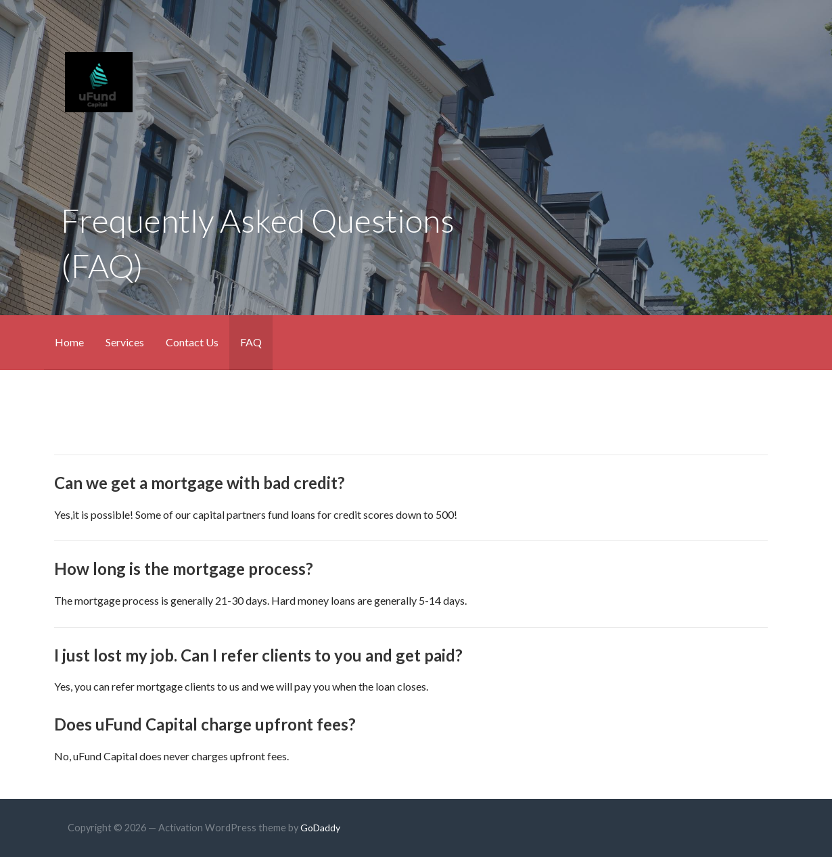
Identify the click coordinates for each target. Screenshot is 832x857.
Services (125, 341)
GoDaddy (320, 827)
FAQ (251, 341)
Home (69, 341)
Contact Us (192, 341)
